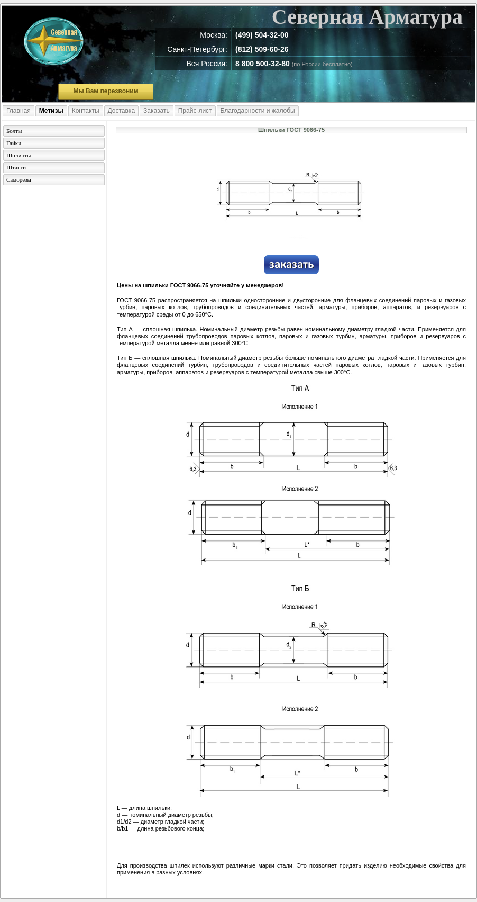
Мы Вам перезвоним (105, 91)
